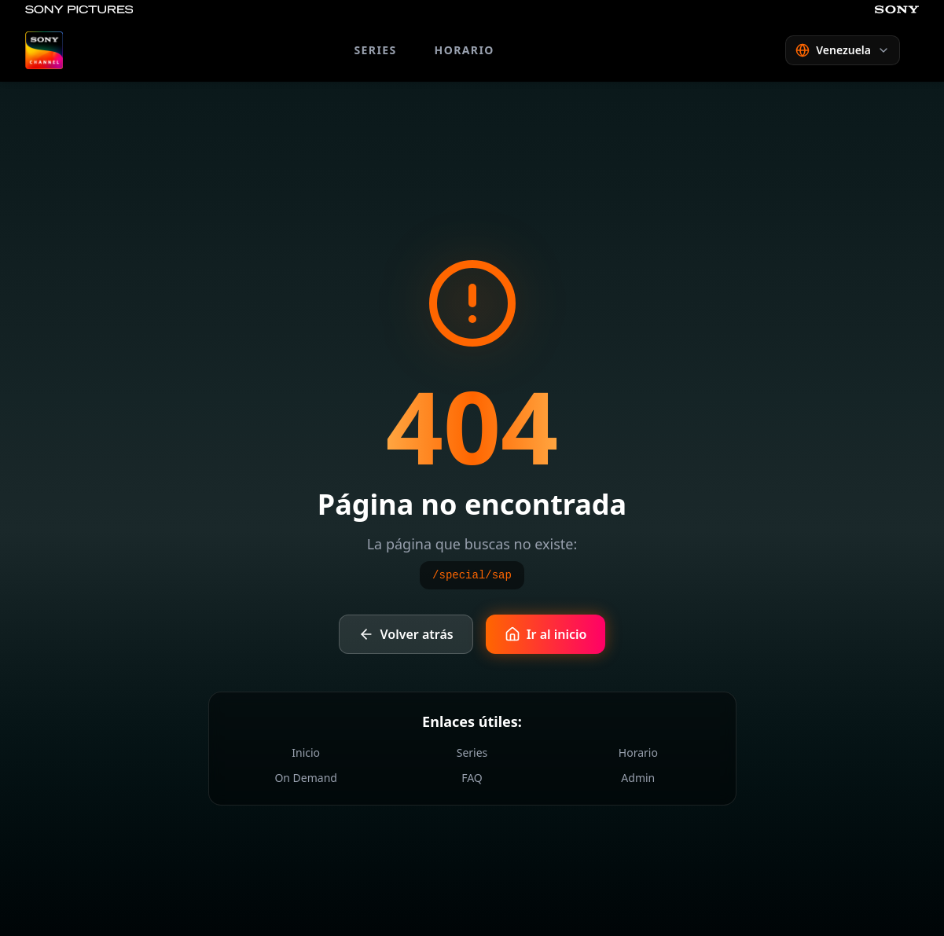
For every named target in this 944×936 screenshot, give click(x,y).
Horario (638, 752)
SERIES (375, 49)
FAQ (472, 777)
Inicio (306, 752)
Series (472, 752)
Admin (638, 777)
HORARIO (464, 49)
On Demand (305, 777)
